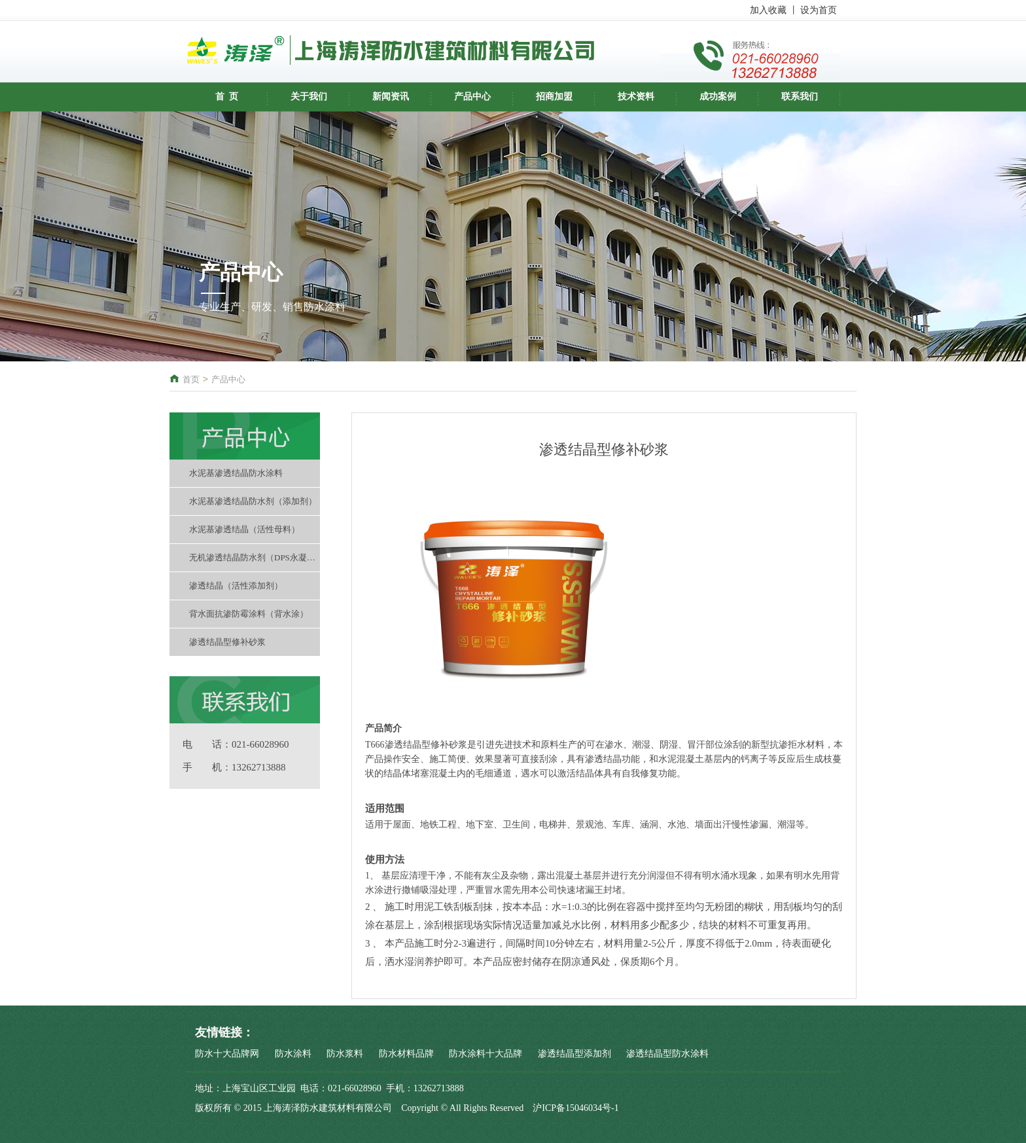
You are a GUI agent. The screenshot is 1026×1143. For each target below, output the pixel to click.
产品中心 (472, 96)
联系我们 (799, 96)
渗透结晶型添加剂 (574, 1054)
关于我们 (309, 96)
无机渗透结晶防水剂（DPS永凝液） (254, 557)
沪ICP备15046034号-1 (575, 1108)
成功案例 (717, 96)
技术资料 (636, 96)
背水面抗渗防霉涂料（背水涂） (248, 614)
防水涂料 (293, 1054)
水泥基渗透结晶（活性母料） (244, 529)
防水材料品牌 (406, 1054)
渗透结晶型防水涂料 (667, 1054)
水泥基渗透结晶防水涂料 (236, 473)
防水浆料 (345, 1054)
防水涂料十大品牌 (485, 1054)
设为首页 (818, 10)
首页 (191, 379)
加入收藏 (768, 10)
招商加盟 (554, 96)
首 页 (226, 96)
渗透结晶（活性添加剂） (236, 585)
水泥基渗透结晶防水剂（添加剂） (253, 501)
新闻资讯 (390, 96)
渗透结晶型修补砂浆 (227, 642)
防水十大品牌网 (227, 1054)
